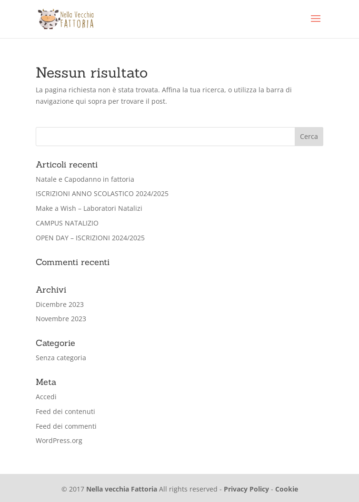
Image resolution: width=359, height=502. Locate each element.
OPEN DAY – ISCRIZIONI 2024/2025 (90, 237)
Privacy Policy (246, 488)
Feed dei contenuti (65, 411)
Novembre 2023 (61, 318)
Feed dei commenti (66, 426)
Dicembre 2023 (60, 304)
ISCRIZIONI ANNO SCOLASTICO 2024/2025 (102, 193)
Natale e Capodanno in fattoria (85, 179)
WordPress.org (59, 440)
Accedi (46, 396)
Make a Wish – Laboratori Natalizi (89, 208)
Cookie (286, 488)
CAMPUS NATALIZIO (67, 222)
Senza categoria (61, 357)
